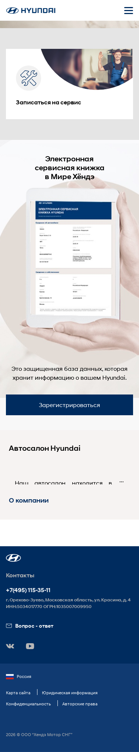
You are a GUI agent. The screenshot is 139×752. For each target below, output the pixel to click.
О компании (29, 500)
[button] (13, 558)
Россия (18, 676)
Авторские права (79, 703)
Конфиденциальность (28, 703)
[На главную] (31, 10)
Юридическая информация (69, 692)
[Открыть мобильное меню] (128, 10)
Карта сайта (18, 692)
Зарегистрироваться (69, 404)
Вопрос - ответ (29, 625)
